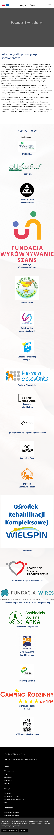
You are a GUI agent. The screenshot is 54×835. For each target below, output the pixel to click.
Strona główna (9, 771)
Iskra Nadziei (27, 303)
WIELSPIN (27, 551)
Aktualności (8, 777)
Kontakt (7, 783)
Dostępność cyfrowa (11, 796)
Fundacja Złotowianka (27, 385)
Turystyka (7, 793)
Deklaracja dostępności (12, 815)
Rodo (6, 802)
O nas (6, 774)
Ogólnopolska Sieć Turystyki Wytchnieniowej (27, 433)
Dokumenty (8, 780)
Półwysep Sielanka (27, 681)
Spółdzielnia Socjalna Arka (27, 627)
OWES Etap (27, 154)
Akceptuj (23, 830)
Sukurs (27, 174)
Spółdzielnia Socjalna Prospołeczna (27, 580)
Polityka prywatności (10, 830)
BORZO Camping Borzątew (27, 734)
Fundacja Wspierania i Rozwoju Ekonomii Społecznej (27, 602)
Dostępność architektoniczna (14, 799)
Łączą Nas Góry (27, 458)
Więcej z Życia (28, 5)
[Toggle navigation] (49, 5)
